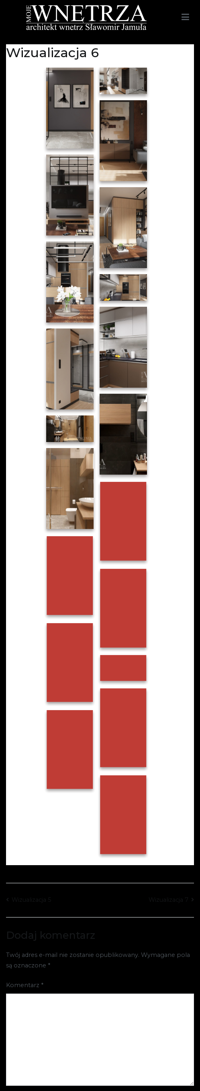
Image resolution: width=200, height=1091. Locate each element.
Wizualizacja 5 (31, 899)
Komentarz (24, 985)
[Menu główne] (185, 17)
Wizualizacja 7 (168, 899)
